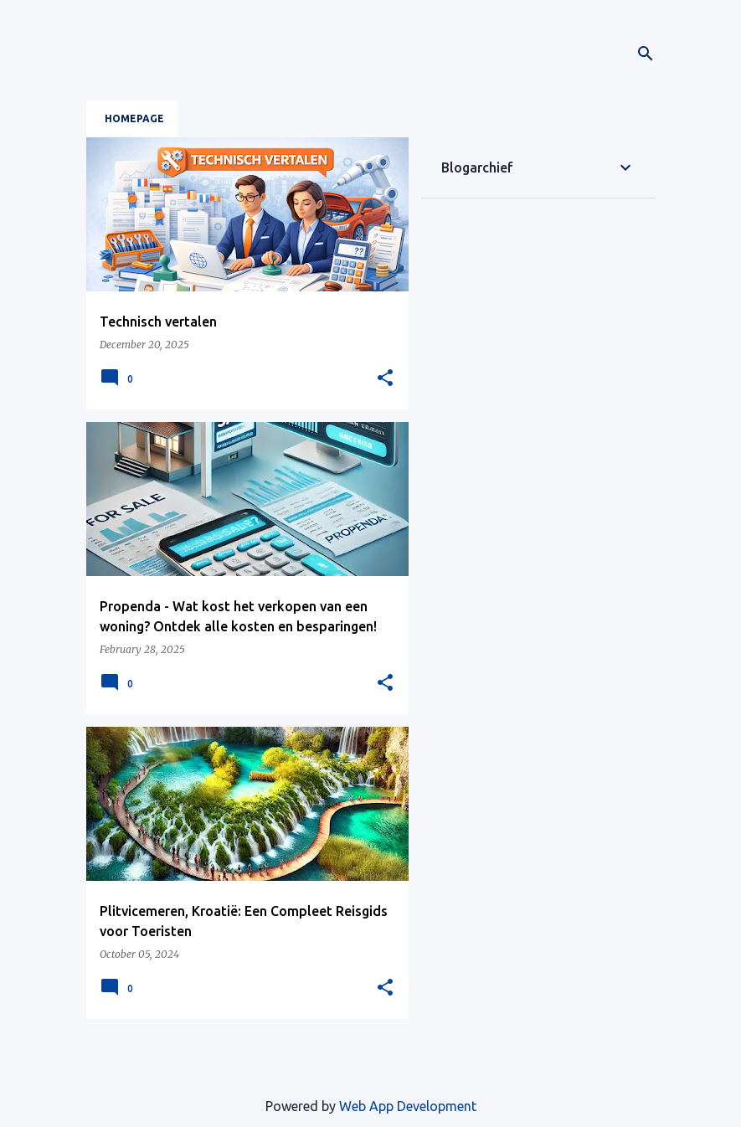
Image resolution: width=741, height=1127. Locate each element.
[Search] (646, 53)
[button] (385, 378)
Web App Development (407, 1106)
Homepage (134, 118)
